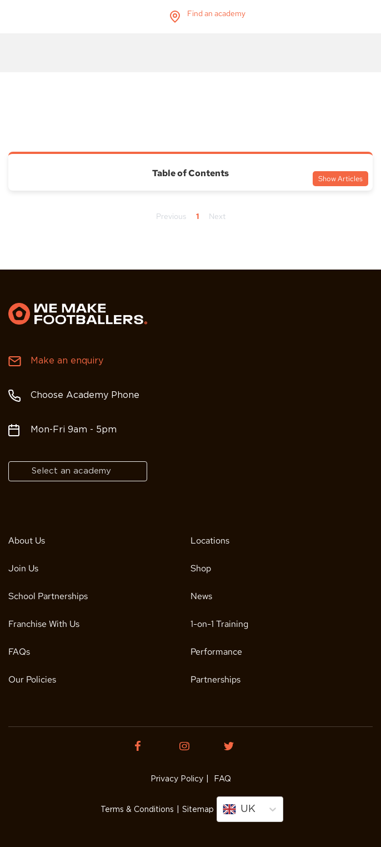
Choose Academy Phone (85, 395)
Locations (209, 540)
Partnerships (215, 679)
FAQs (19, 651)
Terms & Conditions (137, 809)
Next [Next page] (217, 216)
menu (363, 16)
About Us (26, 540)
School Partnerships (48, 596)
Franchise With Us (43, 624)
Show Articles (340, 178)
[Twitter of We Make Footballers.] (235, 746)
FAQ (221, 779)
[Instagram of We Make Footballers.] (190, 746)
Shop (200, 568)
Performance (216, 651)
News (201, 596)
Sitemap (198, 809)
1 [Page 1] (197, 216)
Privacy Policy (177, 779)
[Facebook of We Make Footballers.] (146, 746)
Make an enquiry (67, 361)
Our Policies (32, 679)
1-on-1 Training (219, 624)
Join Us (23, 568)
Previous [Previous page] (171, 216)
